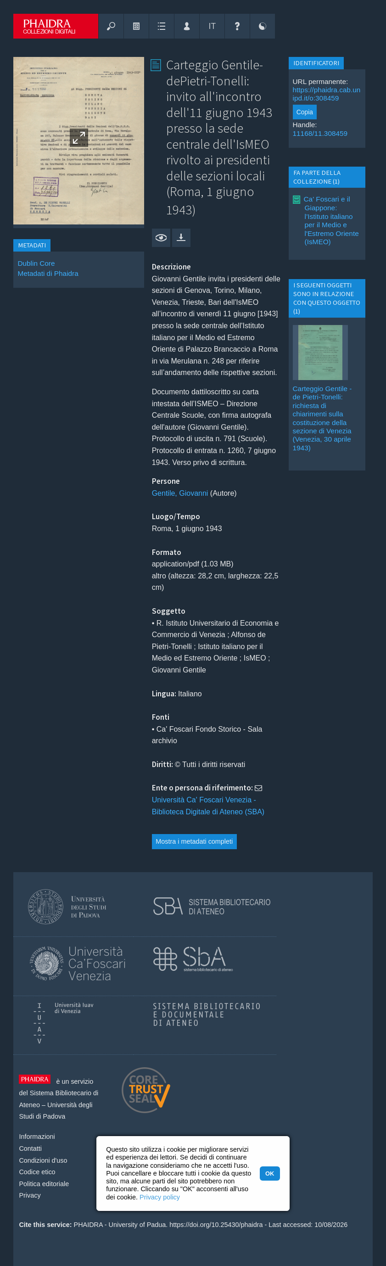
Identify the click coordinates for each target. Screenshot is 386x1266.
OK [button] (269, 1173)
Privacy (29, 1195)
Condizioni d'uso (43, 1160)
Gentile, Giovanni (180, 493)
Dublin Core (36, 263)
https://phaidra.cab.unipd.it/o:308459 (327, 94)
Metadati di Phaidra (47, 273)
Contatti (30, 1148)
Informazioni (37, 1136)
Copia (304, 112)
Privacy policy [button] (160, 1197)
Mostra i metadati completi (194, 841)
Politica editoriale (44, 1184)
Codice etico (37, 1172)
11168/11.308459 (320, 133)
